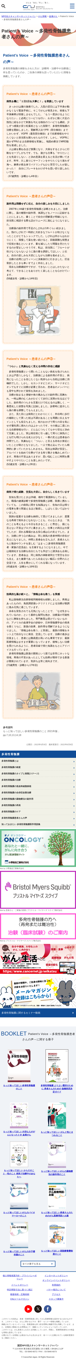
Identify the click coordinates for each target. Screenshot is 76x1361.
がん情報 (42, 16)
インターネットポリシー (56, 1275)
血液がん (53, 16)
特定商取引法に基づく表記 (19, 1289)
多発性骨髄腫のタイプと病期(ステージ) (20, 773)
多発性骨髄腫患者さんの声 (14, 818)
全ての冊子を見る (32, 1264)
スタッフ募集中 (56, 1299)
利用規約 (56, 1285)
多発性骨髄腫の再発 (11, 805)
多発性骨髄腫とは (10, 761)
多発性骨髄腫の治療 (11, 780)
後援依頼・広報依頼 (19, 1294)
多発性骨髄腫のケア (11, 811)
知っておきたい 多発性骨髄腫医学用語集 (21, 824)
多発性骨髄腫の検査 (11, 767)
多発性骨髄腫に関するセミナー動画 (21, 1013)
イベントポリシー (19, 1285)
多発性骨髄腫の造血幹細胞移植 (16, 786)
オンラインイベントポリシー (56, 1280)
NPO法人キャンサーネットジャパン (38, 8)
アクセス (56, 1294)
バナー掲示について (56, 1289)
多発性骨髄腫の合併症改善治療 (16, 792)
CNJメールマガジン (19, 1299)
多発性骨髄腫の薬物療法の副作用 (17, 799)
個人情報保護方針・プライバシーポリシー (20, 1277)
